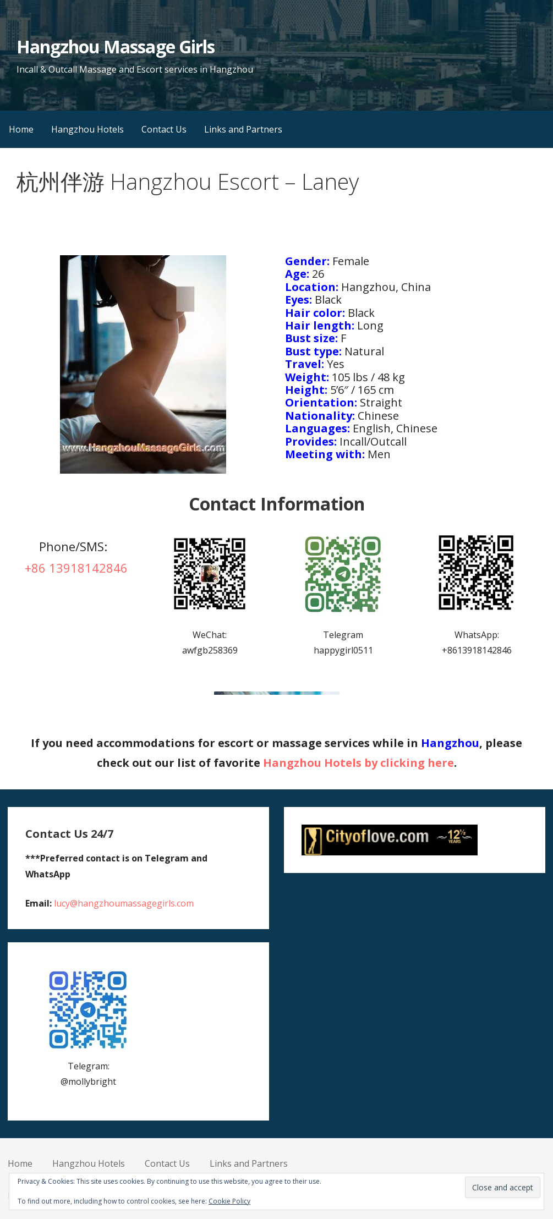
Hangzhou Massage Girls (116, 46)
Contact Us (164, 129)
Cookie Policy (229, 1201)
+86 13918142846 (76, 567)
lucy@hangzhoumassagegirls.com (124, 903)
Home (21, 129)
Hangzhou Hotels (87, 129)
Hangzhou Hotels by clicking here (358, 762)
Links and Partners (243, 129)
